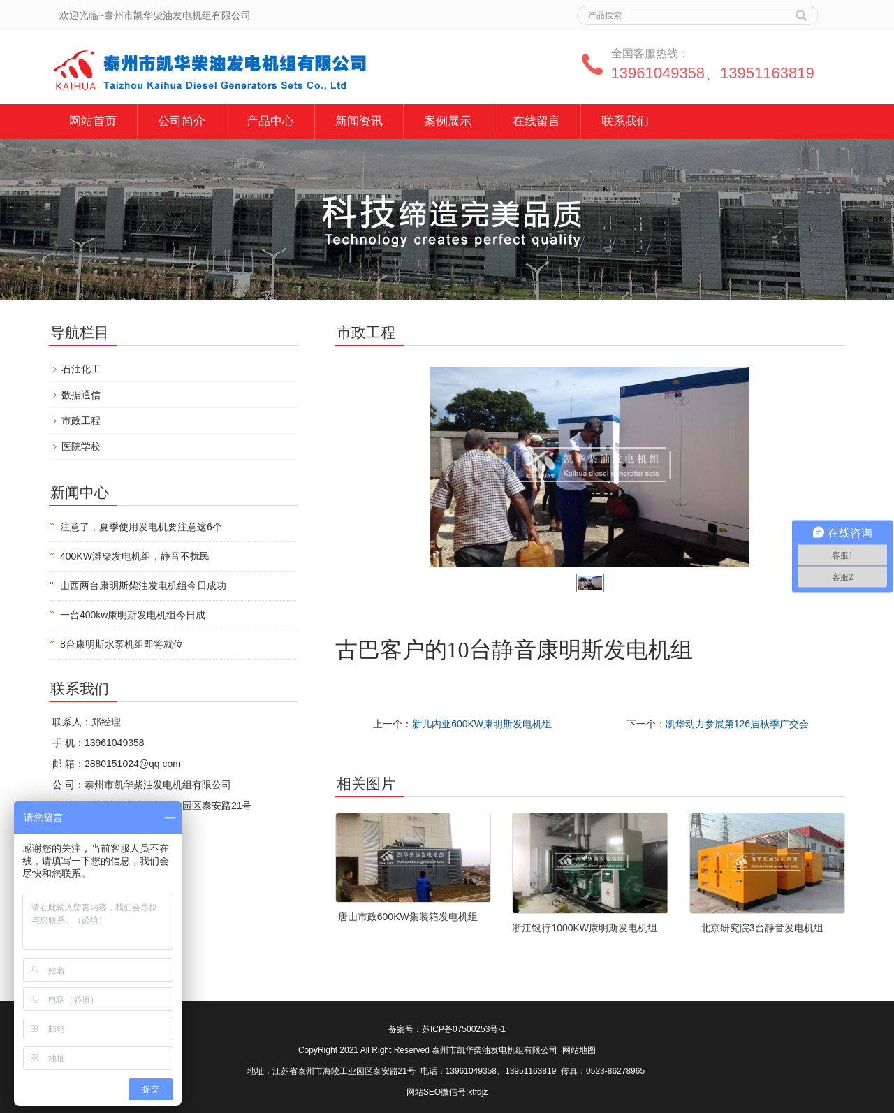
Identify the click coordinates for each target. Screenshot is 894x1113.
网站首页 (93, 121)
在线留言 (536, 121)
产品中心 (270, 121)
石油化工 (81, 368)
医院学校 (81, 446)
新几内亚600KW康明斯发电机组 (482, 723)
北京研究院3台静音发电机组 (762, 927)
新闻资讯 (359, 121)
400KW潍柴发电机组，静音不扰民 (135, 556)
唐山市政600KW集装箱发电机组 (408, 916)
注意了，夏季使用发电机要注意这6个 (141, 526)
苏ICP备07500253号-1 (464, 1029)
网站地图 (579, 1050)
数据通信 (81, 394)
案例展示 (447, 121)
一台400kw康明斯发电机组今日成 (132, 614)
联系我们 (625, 121)
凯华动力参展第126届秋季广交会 (737, 723)
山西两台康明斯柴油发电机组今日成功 (143, 585)
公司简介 (181, 121)
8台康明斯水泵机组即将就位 (121, 644)
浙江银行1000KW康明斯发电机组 (584, 927)
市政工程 (81, 420)
